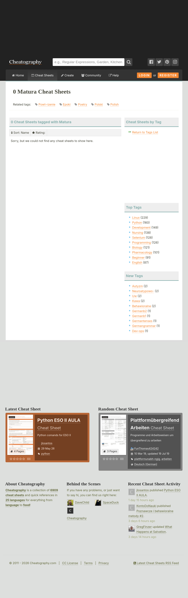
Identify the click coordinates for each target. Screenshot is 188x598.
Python (137, 222)
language (12, 505)
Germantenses (142, 321)
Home (18, 75)
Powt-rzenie (47, 104)
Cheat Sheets (42, 75)
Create (67, 75)
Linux (136, 217)
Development (141, 227)
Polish (114, 104)
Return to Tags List (145, 132)
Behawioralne (141, 306)
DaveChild (82, 502)
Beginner (138, 257)
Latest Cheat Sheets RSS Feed (156, 563)
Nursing (137, 232)
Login (144, 75)
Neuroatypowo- (143, 291)
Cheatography (16, 490)
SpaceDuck (111, 502)
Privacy (104, 563)
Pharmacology (142, 252)
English (137, 262)
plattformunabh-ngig (147, 458)
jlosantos (47, 443)
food (26, 505)
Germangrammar (144, 326)
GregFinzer (144, 527)
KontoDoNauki (146, 506)
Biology (137, 247)
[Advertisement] (94, 27)
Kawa (136, 301)
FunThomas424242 (146, 448)
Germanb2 (139, 311)
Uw (134, 296)
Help (114, 75)
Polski (99, 104)
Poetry (82, 104)
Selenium (138, 237)
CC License (70, 563)
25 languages (15, 500)
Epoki (66, 104)
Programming (141, 242)
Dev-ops (138, 331)
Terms (88, 563)
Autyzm (137, 286)
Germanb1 (139, 316)
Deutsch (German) (145, 464)
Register (168, 75)
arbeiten (167, 458)
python (45, 453)
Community (91, 75)
